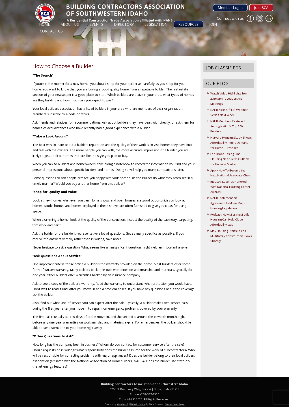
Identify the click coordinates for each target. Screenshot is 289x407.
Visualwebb (122, 404)
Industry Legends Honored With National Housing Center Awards (230, 187)
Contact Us (51, 31)
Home (44, 24)
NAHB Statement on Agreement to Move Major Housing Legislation (228, 203)
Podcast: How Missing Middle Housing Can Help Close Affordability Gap (230, 219)
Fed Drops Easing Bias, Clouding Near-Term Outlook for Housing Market (229, 159)
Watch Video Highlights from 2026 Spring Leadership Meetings (229, 98)
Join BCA (261, 7)
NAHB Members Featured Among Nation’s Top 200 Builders (227, 126)
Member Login (230, 7)
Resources (188, 24)
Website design (137, 404)
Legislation (156, 24)
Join (213, 24)
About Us (70, 24)
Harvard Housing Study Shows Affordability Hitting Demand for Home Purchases (231, 142)
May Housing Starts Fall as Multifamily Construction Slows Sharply (231, 236)
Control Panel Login (175, 404)
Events (96, 24)
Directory (124, 24)
